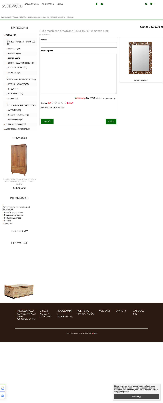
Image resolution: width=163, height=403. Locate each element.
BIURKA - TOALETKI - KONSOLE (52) (21, 43)
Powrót (47, 121)
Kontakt (7, 221)
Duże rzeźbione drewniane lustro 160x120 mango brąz (46, 17)
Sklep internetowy (71, 333)
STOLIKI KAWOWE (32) (18, 84)
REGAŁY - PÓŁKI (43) (17, 68)
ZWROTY (8, 224)
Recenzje (70, 17)
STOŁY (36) (13, 89)
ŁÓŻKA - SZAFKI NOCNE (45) (21, 63)
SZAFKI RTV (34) (15, 94)
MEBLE (60, 4)
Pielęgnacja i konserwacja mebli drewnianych (16, 208)
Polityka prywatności (12, 218)
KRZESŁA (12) (14, 53)
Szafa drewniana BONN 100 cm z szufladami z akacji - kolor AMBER (19, 181)
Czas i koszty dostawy (13, 212)
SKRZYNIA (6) (14, 72)
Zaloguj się (138, 312)
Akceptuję (136, 396)
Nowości (19, 138)
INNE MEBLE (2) (15, 119)
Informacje (47, 4)
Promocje (19, 243)
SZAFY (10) (13, 98)
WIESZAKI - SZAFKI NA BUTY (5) (21, 105)
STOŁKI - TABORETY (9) (18, 115)
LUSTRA (23, 17)
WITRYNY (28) (14, 110)
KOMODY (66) (14, 49)
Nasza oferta (31, 4)
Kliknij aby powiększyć (141, 79)
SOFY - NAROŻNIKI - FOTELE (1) (21, 79)
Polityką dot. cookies (130, 388)
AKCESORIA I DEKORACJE (17, 129)
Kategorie (19, 27)
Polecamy (19, 231)
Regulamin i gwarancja (13, 215)
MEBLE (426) (11, 35)
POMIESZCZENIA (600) (15, 124)
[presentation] (78, 114)
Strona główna (6, 17)
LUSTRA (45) (14, 58)
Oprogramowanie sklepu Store (87, 333)
